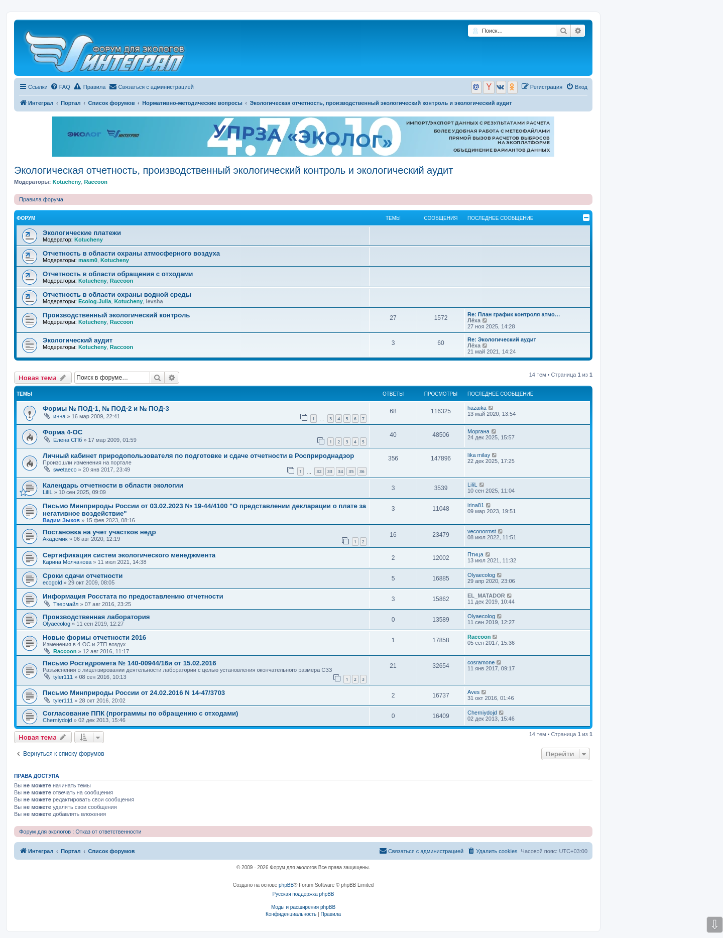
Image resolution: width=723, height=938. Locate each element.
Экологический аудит (77, 340)
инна (59, 416)
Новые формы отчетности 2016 (94, 637)
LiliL (48, 492)
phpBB (286, 885)
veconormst (481, 531)
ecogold (52, 582)
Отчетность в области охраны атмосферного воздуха (131, 253)
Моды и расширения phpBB (303, 907)
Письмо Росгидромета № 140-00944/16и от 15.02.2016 (129, 663)
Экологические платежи (82, 233)
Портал (71, 103)
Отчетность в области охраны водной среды (117, 294)
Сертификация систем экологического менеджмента (129, 555)
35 (350, 471)
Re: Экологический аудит (501, 339)
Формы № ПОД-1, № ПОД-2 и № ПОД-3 (106, 408)
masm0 (87, 260)
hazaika (477, 408)
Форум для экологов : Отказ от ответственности (80, 832)
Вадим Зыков (61, 520)
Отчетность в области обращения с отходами (118, 274)
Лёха (473, 320)
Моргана (478, 431)
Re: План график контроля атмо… (513, 314)
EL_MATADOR (486, 596)
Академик (55, 539)
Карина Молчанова (67, 562)
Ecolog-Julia (94, 301)
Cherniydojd (57, 720)
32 (318, 471)
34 (340, 471)
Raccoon (95, 182)
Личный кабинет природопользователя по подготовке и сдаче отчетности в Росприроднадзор (198, 455)
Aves (473, 692)
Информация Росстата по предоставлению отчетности (133, 596)
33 (329, 471)
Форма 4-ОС (62, 432)
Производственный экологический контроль (116, 315)
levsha (154, 301)
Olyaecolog (481, 575)
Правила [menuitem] (90, 86)
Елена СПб (67, 440)
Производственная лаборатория (96, 617)
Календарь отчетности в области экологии (113, 485)
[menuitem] (60, 87)
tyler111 (63, 677)
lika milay (478, 455)
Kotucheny (66, 182)
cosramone (481, 662)
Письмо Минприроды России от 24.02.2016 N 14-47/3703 (134, 692)
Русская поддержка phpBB (303, 894)
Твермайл (65, 604)
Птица (475, 554)
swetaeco (64, 469)
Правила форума (41, 199)
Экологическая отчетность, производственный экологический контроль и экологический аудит (233, 170)
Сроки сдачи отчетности (83, 575)
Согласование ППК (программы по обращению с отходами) (140, 713)
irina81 (475, 505)
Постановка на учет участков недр (99, 532)
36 (362, 471)
